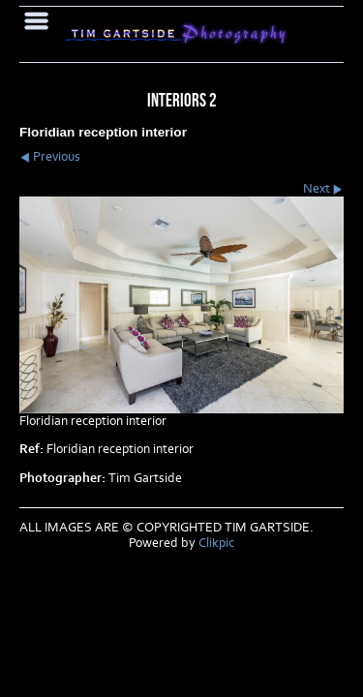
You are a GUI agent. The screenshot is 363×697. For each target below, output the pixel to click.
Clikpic (216, 543)
